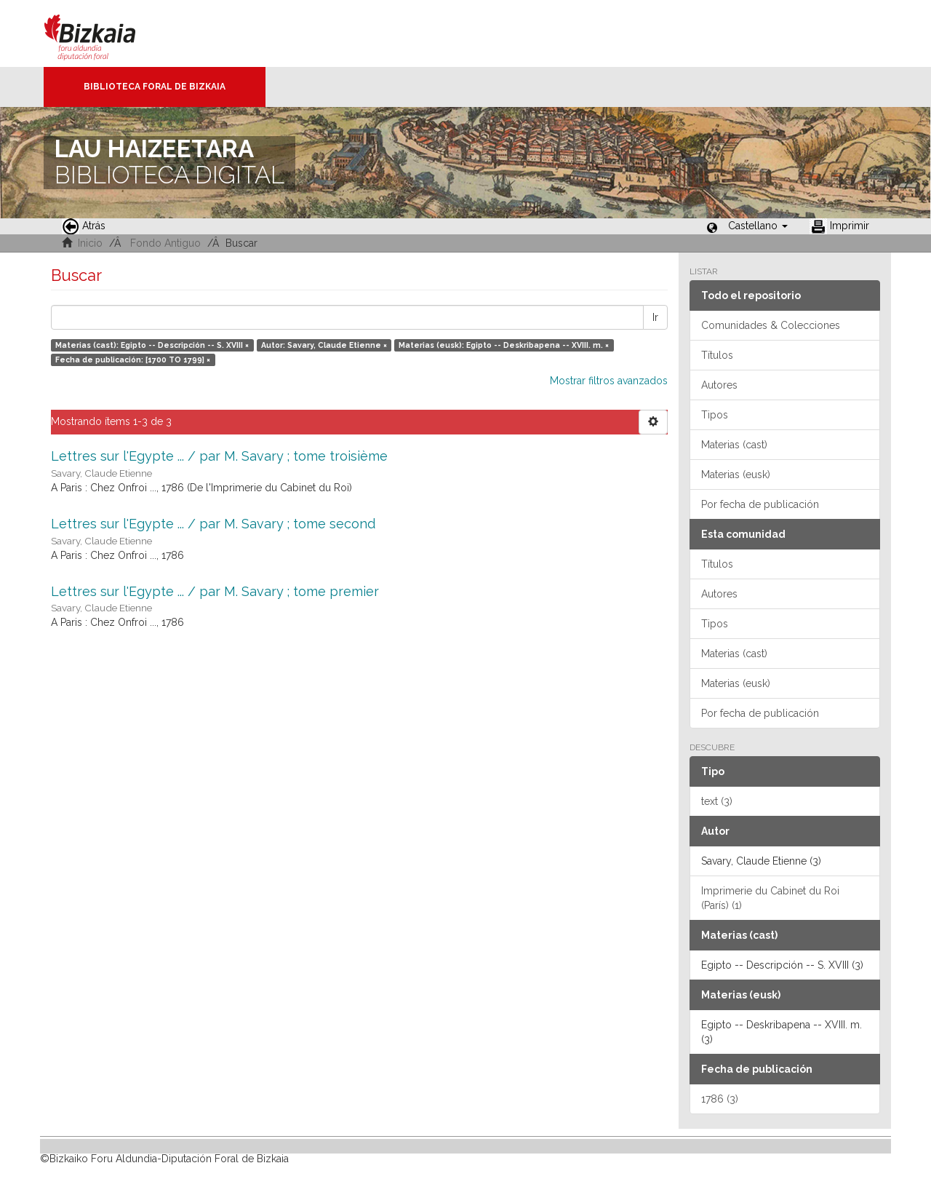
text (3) (716, 801)
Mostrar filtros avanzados (609, 380)
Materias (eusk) (735, 474)
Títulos (717, 355)
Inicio (90, 243)
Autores (719, 385)
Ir (655, 317)
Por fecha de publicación (760, 504)
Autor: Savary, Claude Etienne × (324, 345)
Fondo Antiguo (165, 243)
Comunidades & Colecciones (770, 325)
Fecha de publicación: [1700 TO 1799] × (132, 359)
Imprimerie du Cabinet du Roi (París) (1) (770, 898)
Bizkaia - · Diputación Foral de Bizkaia (105, 33)
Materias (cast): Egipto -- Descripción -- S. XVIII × (152, 345)
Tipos (714, 415)
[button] (758, 225)
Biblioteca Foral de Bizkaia (154, 87)
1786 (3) (719, 1099)
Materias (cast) (734, 444)
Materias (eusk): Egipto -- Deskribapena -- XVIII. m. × (504, 345)
